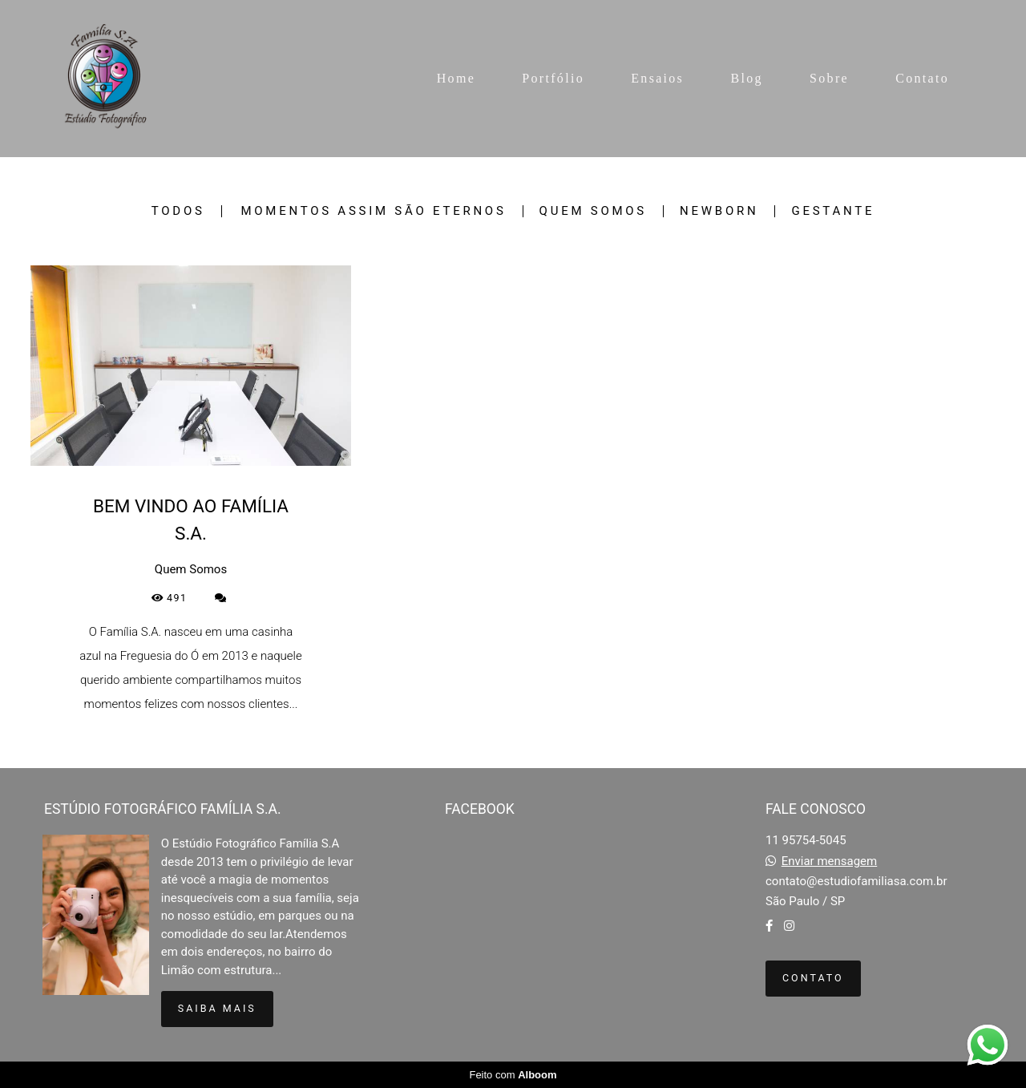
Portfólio (553, 78)
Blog (746, 78)
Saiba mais (217, 1008)
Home (456, 78)
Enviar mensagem (830, 861)
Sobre (829, 78)
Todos (178, 211)
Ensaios (657, 78)
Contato (922, 78)
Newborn (719, 211)
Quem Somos (593, 211)
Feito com (512, 1075)
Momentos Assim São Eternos (373, 211)
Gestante (833, 211)
